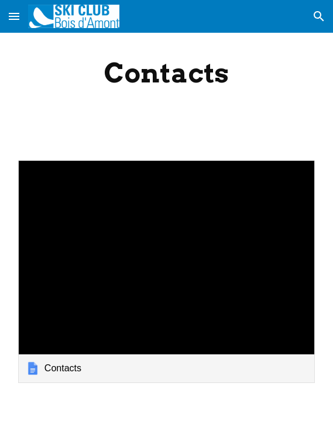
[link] (166, 271)
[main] (166, 73)
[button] (14, 16)
